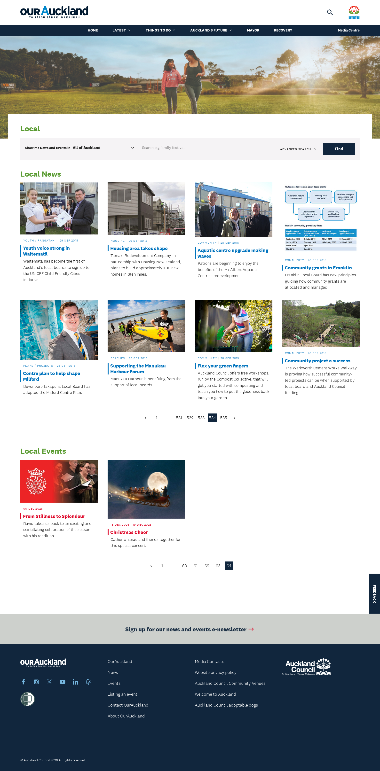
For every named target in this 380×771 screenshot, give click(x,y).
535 (223, 418)
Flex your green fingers (223, 366)
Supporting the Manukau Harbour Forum (138, 368)
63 (218, 566)
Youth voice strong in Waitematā (46, 251)
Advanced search (298, 149)
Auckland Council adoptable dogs (226, 705)
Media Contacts (209, 661)
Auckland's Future (211, 30)
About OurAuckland (126, 716)
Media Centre (349, 30)
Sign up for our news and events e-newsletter (190, 632)
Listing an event (122, 694)
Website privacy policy (216, 672)
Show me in (47, 148)
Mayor (253, 30)
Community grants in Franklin (318, 268)
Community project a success (317, 361)
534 (212, 418)
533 (201, 418)
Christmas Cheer (129, 532)
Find (339, 148)
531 (179, 418)
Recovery (283, 30)
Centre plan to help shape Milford (51, 376)
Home (93, 30)
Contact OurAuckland (128, 705)
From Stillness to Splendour (54, 516)
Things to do (161, 30)
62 (207, 566)
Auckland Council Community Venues (230, 683)
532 (190, 418)
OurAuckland (120, 661)
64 (229, 566)
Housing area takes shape (139, 248)
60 (184, 566)
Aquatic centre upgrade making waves (233, 253)
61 (196, 566)
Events (114, 683)
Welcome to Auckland (215, 694)
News (113, 672)
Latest (121, 30)
